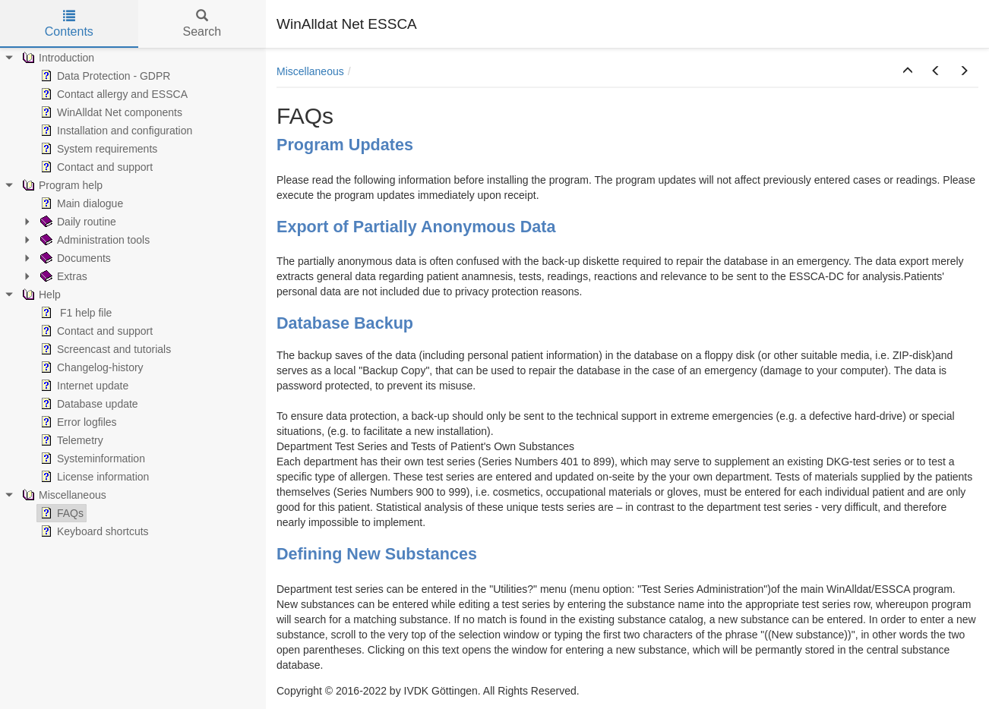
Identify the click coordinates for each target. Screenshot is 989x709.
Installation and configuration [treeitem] (114, 130)
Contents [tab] (69, 24)
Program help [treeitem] (61, 185)
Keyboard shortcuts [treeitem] (93, 531)
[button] (907, 71)
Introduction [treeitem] (56, 58)
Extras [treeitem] (62, 276)
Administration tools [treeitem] (93, 240)
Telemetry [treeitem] (70, 440)
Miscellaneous (310, 71)
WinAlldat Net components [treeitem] (109, 112)
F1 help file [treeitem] (74, 313)
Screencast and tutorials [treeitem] (104, 349)
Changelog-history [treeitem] (90, 367)
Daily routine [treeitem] (76, 222)
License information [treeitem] (93, 477)
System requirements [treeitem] (97, 149)
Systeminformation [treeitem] (91, 458)
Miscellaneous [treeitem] (62, 495)
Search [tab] (201, 24)
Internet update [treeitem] (82, 386)
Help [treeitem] (40, 294)
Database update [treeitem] (87, 404)
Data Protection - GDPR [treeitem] (103, 76)
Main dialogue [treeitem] (80, 203)
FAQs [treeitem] (60, 513)
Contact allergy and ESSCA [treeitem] (112, 94)
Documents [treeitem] (74, 258)
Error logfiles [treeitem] (77, 422)
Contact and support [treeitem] (95, 167)
